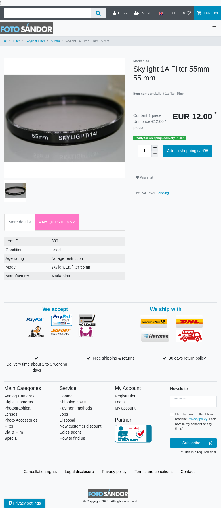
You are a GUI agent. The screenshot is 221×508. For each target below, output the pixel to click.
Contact (66, 396)
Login (120, 402)
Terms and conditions (154, 471)
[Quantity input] (144, 151)
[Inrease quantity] (154, 148)
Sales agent (70, 432)
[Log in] (120, 13)
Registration (125, 396)
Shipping (162, 193)
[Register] (143, 13)
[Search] (98, 13)
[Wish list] (187, 13)
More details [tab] (20, 222)
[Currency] (173, 13)
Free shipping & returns (114, 358)
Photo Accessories (20, 420)
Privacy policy (114, 471)
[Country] (161, 13)
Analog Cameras (19, 396)
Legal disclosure (79, 471)
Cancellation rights (40, 471)
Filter (16, 41)
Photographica (17, 408)
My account (125, 408)
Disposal (67, 420)
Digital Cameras (18, 402)
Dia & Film (13, 432)
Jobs (64, 414)
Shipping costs (73, 402)
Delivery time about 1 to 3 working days (37, 367)
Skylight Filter (35, 41)
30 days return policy (187, 358)
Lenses (10, 414)
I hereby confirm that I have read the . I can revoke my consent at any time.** (195, 421)
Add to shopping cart (187, 151)
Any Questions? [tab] (57, 222)
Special (11, 438)
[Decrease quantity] (154, 154)
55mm (55, 41)
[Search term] (47, 13)
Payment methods (76, 408)
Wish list (144, 177)
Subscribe (197, 443)
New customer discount (81, 426)
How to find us (72, 438)
